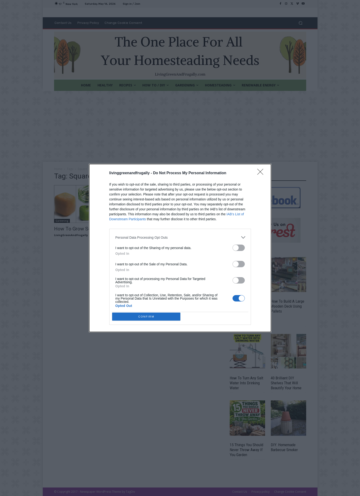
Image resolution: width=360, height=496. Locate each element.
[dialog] (180, 248)
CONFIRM (147, 316)
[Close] (261, 172)
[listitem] (180, 236)
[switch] (239, 247)
